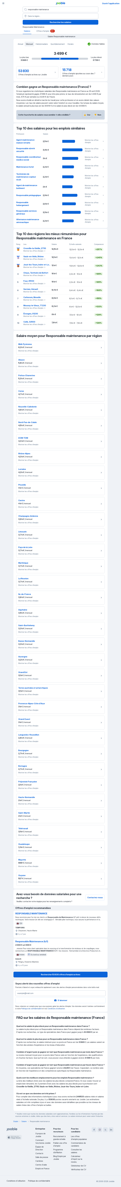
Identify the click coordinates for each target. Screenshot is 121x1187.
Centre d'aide (41, 1165)
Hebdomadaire (42, 44)
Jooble (111, 1181)
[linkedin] (111, 1129)
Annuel (20, 44)
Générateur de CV (78, 1166)
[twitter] (105, 1129)
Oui (87, 114)
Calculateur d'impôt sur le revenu (76, 1159)
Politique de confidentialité (31, 1009)
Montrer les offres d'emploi (94, 141)
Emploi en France (42, 1168)
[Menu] (3, 3)
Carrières (39, 1161)
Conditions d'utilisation (56, 1009)
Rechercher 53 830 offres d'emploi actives (60, 974)
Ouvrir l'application (110, 3)
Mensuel (29, 44)
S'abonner (60, 1000)
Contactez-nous (95, 897)
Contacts (39, 1153)
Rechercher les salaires (60, 22)
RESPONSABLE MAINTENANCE (31, 913)
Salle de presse (41, 1157)
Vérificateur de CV (78, 1169)
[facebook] (94, 1129)
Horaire (70, 44)
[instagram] (99, 1129)
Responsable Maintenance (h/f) (31, 941)
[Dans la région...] (60, 16)
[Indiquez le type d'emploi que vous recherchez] (60, 9)
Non (97, 114)
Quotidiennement (58, 44)
